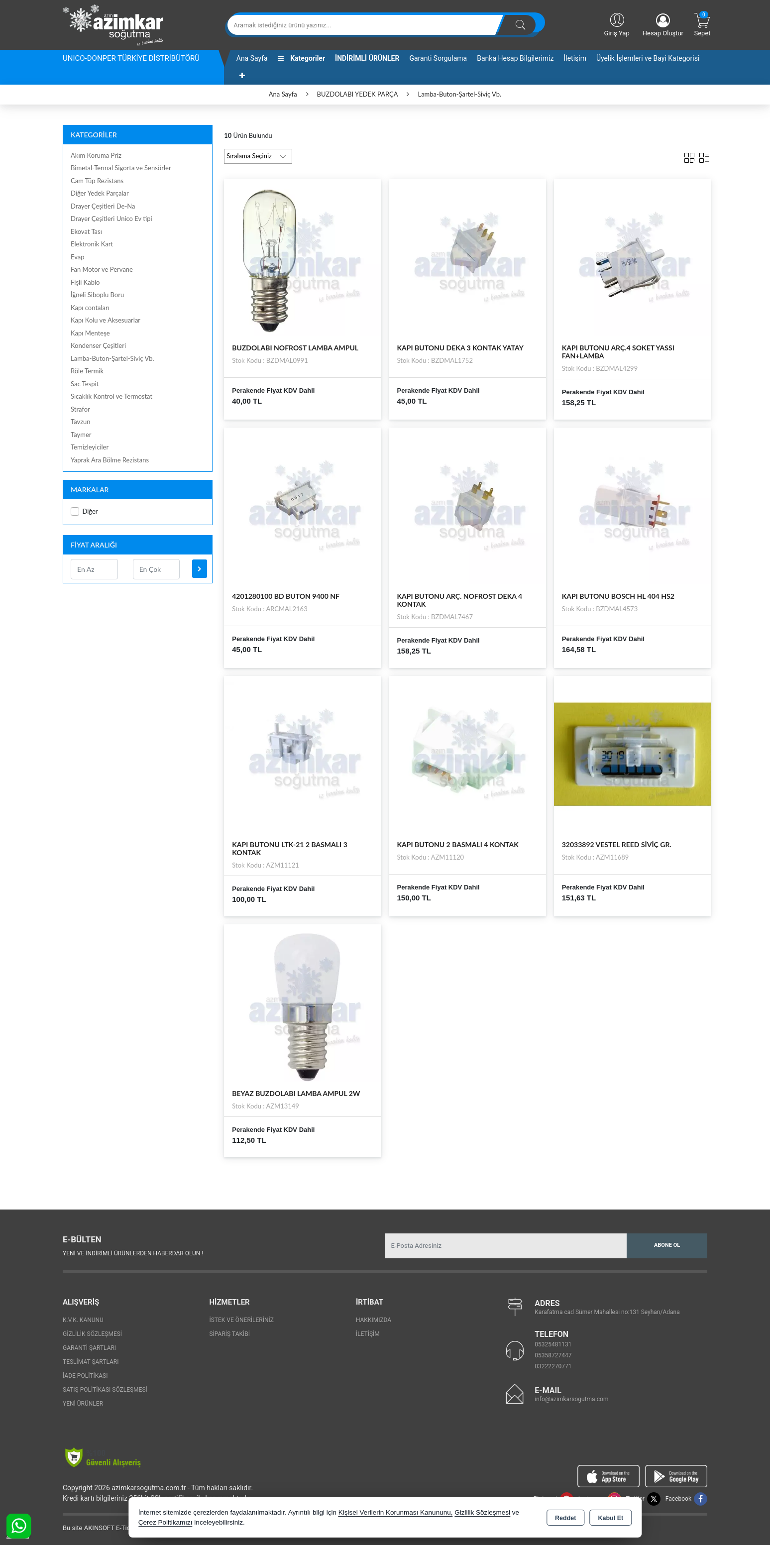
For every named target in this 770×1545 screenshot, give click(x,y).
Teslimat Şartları (91, 1361)
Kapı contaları (90, 308)
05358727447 (553, 1355)
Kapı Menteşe (90, 333)
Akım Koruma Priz (96, 155)
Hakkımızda (373, 1320)
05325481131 (553, 1344)
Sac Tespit (85, 384)
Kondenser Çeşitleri (98, 345)
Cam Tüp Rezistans (97, 181)
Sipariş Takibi (229, 1333)
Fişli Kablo (85, 282)
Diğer (84, 511)
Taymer (81, 435)
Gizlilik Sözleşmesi (92, 1333)
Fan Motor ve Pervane (102, 269)
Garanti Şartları (89, 1347)
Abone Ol (667, 1245)
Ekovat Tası (86, 231)
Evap (78, 257)
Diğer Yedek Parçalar (100, 193)
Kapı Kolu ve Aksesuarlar (105, 320)
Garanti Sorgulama (438, 58)
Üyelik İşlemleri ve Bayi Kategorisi (647, 58)
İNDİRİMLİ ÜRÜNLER (367, 58)
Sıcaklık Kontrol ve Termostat (111, 396)
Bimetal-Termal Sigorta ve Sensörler (121, 168)
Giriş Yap (616, 24)
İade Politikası (85, 1375)
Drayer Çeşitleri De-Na (103, 206)
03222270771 (553, 1366)
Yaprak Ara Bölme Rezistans (110, 460)
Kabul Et (610, 1518)
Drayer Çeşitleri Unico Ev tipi (111, 218)
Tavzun (81, 422)
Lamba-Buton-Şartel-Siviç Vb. (112, 358)
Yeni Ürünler (83, 1403)
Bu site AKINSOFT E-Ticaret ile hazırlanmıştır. (127, 1528)
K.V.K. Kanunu (83, 1320)
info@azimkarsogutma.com (571, 1399)
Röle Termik (87, 371)
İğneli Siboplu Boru (97, 295)
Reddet (565, 1518)
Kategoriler (301, 58)
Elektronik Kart (92, 244)
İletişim (574, 58)
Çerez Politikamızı (165, 1522)
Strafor (80, 409)
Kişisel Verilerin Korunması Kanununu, (395, 1512)
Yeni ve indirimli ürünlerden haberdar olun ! (133, 1253)
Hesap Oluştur (663, 25)
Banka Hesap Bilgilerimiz (515, 58)
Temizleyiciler (90, 447)
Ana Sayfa (252, 58)
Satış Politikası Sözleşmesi (105, 1389)
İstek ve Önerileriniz (241, 1320)
